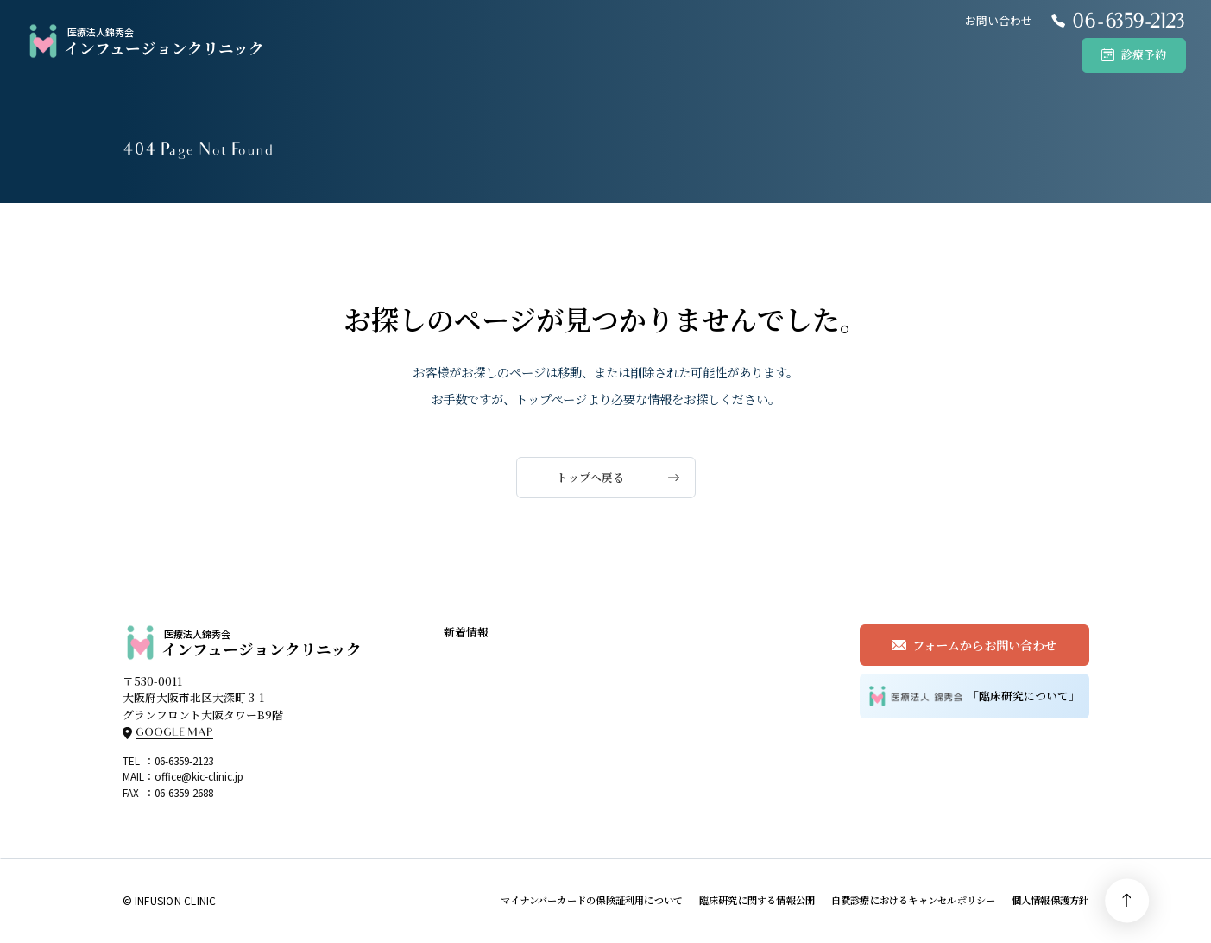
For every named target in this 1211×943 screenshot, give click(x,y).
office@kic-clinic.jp (199, 776)
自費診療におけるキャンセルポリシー (913, 900)
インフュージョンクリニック (144, 41)
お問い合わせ (998, 20)
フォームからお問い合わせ (984, 645)
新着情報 (466, 631)
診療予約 (1143, 54)
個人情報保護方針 (1050, 900)
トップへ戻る (590, 477)
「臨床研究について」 (974, 696)
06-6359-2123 (184, 760)
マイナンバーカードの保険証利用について (592, 900)
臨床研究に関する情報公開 (757, 900)
